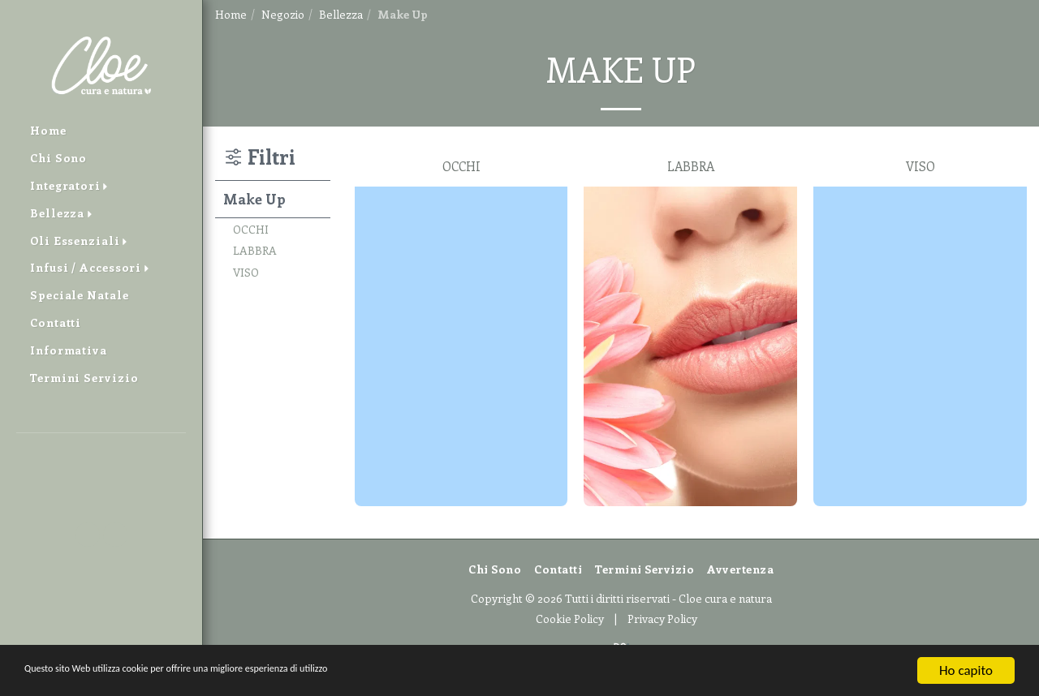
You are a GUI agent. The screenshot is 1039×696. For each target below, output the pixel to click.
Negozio (282, 14)
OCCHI (251, 229)
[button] (101, 457)
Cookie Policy (570, 618)
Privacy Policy (662, 618)
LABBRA (255, 250)
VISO (246, 272)
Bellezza (341, 14)
